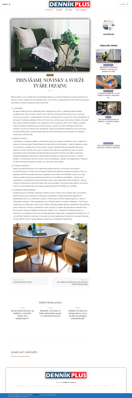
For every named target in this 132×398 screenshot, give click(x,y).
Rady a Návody (108, 65)
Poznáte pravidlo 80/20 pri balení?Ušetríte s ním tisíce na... (109, 95)
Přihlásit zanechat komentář (20, 356)
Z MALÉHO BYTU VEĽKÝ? (22, 282)
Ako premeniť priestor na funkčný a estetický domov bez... (108, 121)
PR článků (36, 395)
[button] (6, 4)
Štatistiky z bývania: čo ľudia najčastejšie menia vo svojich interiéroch (50, 313)
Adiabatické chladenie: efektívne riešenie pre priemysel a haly (108, 69)
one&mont (108, 34)
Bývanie (50, 75)
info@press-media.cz (69, 382)
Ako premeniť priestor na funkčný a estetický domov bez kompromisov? (22, 314)
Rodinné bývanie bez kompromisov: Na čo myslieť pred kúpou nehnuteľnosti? (78, 314)
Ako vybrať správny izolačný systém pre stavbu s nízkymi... (109, 146)
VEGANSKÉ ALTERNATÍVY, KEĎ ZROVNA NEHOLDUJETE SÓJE (72, 283)
